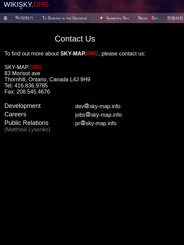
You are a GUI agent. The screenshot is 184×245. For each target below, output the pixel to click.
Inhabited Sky (118, 18)
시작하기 (25, 18)
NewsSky (148, 18)
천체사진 (175, 18)
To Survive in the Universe (64, 18)
